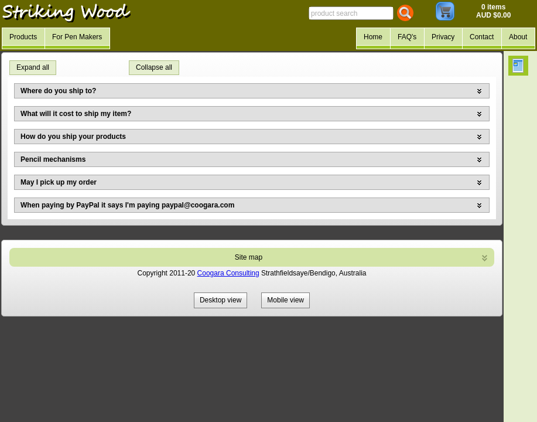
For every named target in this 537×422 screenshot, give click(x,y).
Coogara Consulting (228, 273)
